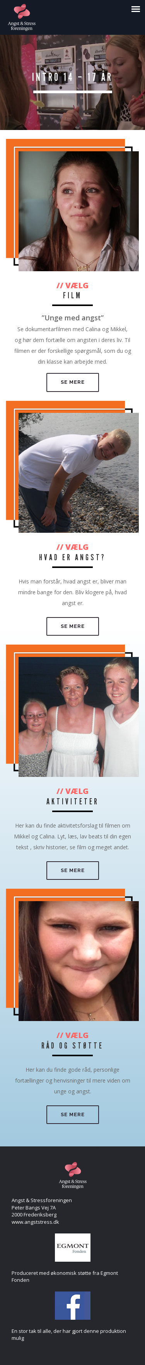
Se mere (73, 382)
